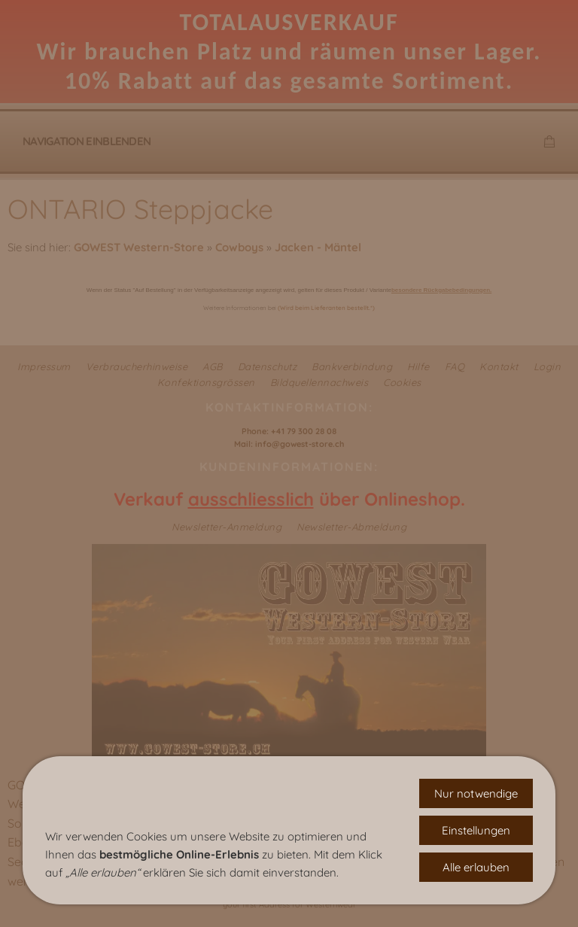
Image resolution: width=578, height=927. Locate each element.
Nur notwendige (476, 793)
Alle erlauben (476, 867)
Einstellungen (476, 830)
